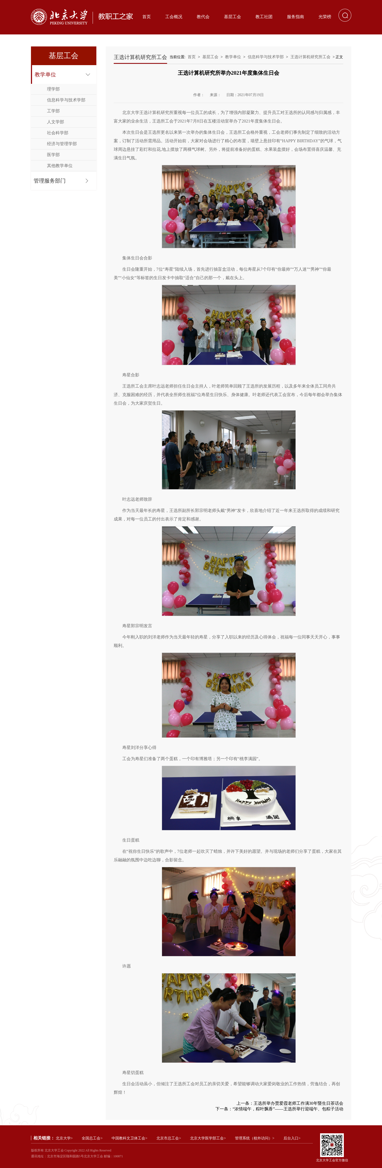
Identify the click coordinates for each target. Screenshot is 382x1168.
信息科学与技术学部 (66, 100)
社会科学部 (57, 133)
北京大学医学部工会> (208, 1138)
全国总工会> (92, 1138)
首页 (146, 16)
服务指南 (295, 16)
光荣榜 (324, 16)
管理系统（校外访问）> (254, 1138)
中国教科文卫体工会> (129, 1138)
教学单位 (45, 74)
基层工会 (232, 16)
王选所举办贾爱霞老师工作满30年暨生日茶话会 (298, 1103)
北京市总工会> (168, 1138)
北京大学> (64, 1138)
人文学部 (55, 122)
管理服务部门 (50, 181)
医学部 (53, 154)
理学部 (53, 89)
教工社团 (264, 16)
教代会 (203, 16)
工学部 (53, 111)
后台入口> (292, 1138)
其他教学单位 (60, 165)
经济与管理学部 (62, 143)
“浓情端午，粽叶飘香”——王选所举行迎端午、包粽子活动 (288, 1109)
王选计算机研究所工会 (310, 57)
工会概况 (173, 16)
